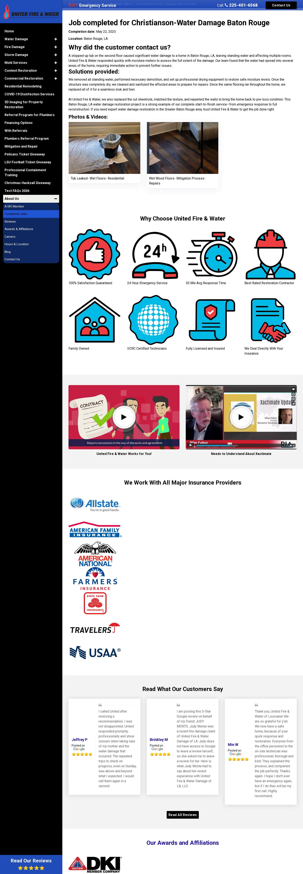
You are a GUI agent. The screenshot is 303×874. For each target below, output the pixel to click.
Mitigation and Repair (21, 146)
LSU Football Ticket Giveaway (28, 162)
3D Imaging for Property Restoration (24, 104)
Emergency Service (92, 5)
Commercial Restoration (24, 78)
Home (9, 31)
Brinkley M (159, 739)
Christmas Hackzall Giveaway (28, 183)
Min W (233, 744)
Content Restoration (21, 71)
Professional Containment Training (25, 172)
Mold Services (16, 63)
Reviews (10, 221)
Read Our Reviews (31, 864)
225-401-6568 (241, 5)
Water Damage (16, 39)
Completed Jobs (16, 214)
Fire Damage (15, 47)
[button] (55, 39)
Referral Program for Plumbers (30, 115)
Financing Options (19, 123)
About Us (12, 199)
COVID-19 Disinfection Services (29, 94)
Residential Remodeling (23, 86)
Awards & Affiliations (19, 229)
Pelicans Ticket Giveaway (25, 154)
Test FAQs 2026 (17, 191)
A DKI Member (14, 206)
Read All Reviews (183, 815)
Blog (8, 252)
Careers (10, 237)
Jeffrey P (79, 739)
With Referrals (16, 131)
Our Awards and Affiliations (183, 842)
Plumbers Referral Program (27, 139)
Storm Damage (16, 55)
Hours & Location (17, 244)
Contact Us (281, 5)
